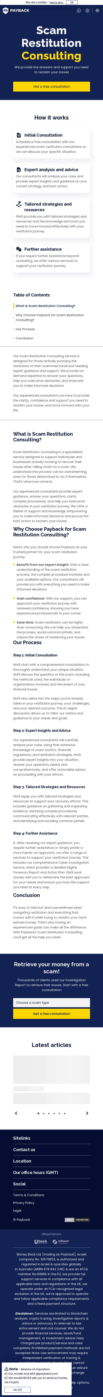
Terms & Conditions (28, 1195)
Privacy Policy (23, 1203)
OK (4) (17, 1390)
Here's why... (57, 2)
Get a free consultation (51, 86)
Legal (17, 1210)
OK (72, 2)
